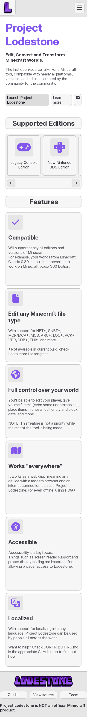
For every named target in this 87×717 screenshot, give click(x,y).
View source (43, 695)
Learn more (57, 100)
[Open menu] (80, 8)
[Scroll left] (11, 183)
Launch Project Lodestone (19, 100)
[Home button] (8, 8)
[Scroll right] (76, 183)
